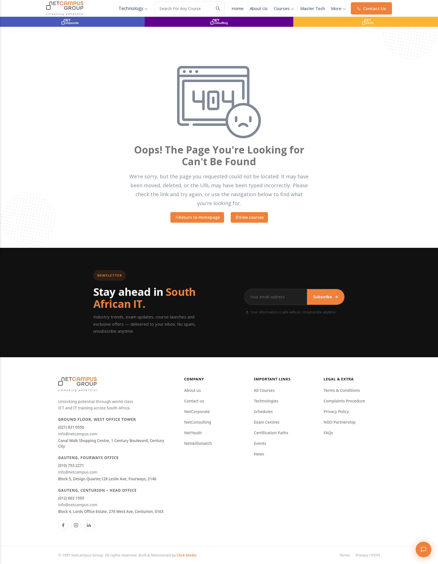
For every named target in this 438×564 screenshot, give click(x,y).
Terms (344, 555)
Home (238, 8)
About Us (259, 8)
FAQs (328, 432)
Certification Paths (271, 432)
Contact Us (371, 8)
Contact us (194, 401)
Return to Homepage (197, 217)
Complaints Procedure (344, 401)
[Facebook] (63, 525)
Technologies (266, 401)
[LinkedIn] (89, 525)
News (259, 454)
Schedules (263, 411)
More (338, 8)
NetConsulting (197, 422)
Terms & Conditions (341, 390)
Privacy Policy (336, 411)
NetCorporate (197, 411)
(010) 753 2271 (71, 465)
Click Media (187, 555)
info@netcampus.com (77, 433)
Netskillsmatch (198, 443)
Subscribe (325, 296)
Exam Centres (267, 422)
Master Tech (312, 8)
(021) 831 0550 (71, 427)
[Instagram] (76, 525)
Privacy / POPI (368, 555)
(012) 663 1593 (71, 498)
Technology (133, 8)
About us (192, 390)
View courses (249, 217)
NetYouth (193, 432)
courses (284, 8)
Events (260, 443)
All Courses (264, 390)
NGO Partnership (339, 422)
